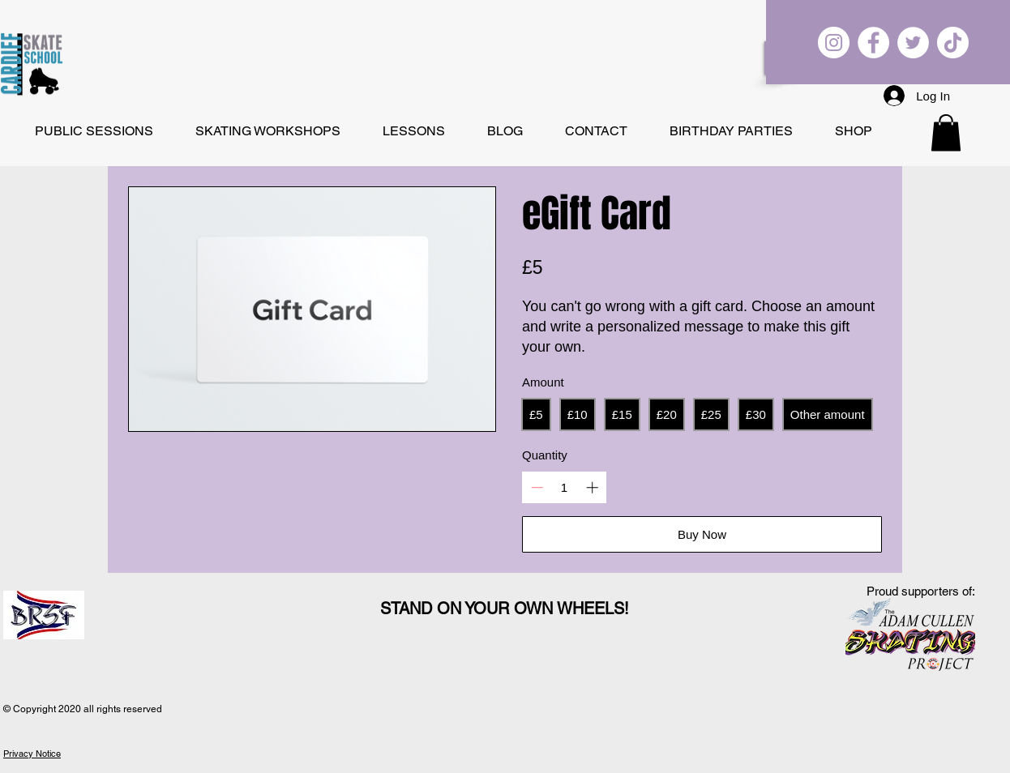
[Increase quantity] (592, 487)
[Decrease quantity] (537, 487)
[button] (946, 132)
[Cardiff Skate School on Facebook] (873, 42)
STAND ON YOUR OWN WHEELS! (504, 608)
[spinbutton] (564, 487)
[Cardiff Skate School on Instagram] (834, 42)
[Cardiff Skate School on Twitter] (913, 42)
